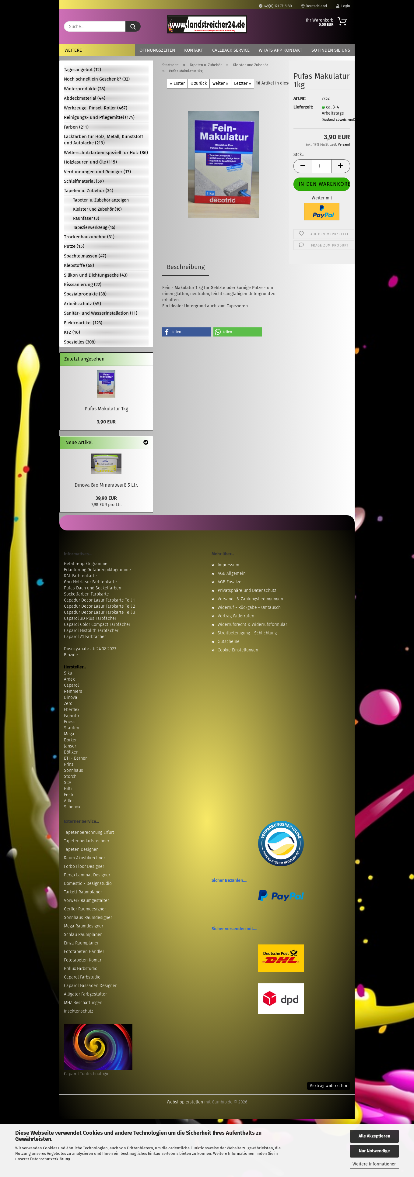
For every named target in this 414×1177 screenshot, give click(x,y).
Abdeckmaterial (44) (84, 98)
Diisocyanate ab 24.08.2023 (90, 648)
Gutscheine (229, 641)
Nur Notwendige (374, 1151)
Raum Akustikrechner (84, 858)
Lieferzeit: (302, 107)
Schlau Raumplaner (83, 934)
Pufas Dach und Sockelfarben (92, 588)
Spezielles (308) (80, 342)
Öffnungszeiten (157, 50)
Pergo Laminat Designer (87, 875)
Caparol (71, 685)
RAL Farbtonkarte (80, 575)
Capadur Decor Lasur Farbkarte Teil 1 (99, 600)
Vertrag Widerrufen (236, 616)
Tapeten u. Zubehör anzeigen (101, 200)
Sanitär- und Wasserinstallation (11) (100, 313)
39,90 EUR (106, 498)
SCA (67, 782)
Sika (68, 673)
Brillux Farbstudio (80, 968)
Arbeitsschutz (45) (82, 303)
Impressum (228, 565)
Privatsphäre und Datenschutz (247, 590)
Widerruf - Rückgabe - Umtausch (249, 607)
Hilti (68, 788)
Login (343, 6)
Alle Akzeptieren (374, 1136)
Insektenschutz (78, 1011)
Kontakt (193, 50)
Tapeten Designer (81, 849)
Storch (70, 776)
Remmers (73, 691)
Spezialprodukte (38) (85, 294)
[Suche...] (133, 26)
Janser (70, 746)
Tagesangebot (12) (82, 69)
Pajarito (71, 715)
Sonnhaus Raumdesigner (88, 917)
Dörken (71, 740)
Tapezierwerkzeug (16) (94, 227)
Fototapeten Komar (82, 960)
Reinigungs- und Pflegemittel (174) (99, 117)
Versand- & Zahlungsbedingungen (250, 599)
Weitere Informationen (375, 1164)
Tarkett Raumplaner (83, 892)
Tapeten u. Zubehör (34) (88, 190)
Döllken (71, 752)
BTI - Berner (75, 758)
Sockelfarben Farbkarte (86, 594)
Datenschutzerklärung (50, 1159)
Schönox (72, 806)
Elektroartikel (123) (83, 323)
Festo (69, 794)
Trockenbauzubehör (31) (89, 237)
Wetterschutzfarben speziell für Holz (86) (106, 152)
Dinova (70, 697)
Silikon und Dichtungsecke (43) (96, 275)
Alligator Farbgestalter (85, 994)
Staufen (71, 727)
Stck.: (298, 154)
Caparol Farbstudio (82, 977)
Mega (69, 734)
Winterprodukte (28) (84, 88)
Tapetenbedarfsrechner (86, 841)
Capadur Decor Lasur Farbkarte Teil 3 (99, 612)
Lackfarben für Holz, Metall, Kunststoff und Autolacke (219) (103, 140)
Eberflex (71, 709)
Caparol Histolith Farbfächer (91, 630)
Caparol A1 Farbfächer (85, 636)
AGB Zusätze (229, 582)
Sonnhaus (73, 770)
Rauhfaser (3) (86, 218)
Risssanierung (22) (82, 284)
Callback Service (231, 50)
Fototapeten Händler (84, 951)
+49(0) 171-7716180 (275, 6)
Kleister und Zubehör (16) (97, 209)
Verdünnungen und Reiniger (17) (97, 171)
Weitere (73, 50)
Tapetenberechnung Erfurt (89, 832)
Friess (69, 721)
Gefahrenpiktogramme (85, 563)
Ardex (69, 679)
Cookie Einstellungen (238, 650)
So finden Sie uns (330, 50)
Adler (69, 800)
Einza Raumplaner (81, 943)
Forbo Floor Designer (84, 866)
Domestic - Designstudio (88, 883)
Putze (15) (74, 246)
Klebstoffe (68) (79, 265)
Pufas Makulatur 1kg (106, 409)
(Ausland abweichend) (338, 120)
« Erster (177, 83)
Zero (68, 703)
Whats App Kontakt (280, 50)
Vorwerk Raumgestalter (86, 900)
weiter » (220, 83)
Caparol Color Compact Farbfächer (97, 624)
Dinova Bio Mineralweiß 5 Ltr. (106, 485)
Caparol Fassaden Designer (90, 985)
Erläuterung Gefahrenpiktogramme (97, 569)
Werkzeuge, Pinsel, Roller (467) (95, 108)
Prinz (68, 764)
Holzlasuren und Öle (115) (90, 162)
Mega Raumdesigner (83, 926)
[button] (302, 166)
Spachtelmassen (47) (85, 256)
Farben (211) (76, 127)
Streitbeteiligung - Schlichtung (247, 633)
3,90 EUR (106, 422)
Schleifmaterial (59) (84, 181)
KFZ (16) (72, 332)
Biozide (71, 655)
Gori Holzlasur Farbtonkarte (90, 582)
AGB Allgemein (232, 573)
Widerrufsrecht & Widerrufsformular (252, 624)
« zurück (199, 83)
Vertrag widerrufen (328, 1086)
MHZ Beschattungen (83, 1002)
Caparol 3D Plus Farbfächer (90, 618)
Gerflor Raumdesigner (85, 909)
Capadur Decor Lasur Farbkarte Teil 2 (99, 606)
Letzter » (242, 83)
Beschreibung (186, 267)
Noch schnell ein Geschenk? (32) (97, 79)
